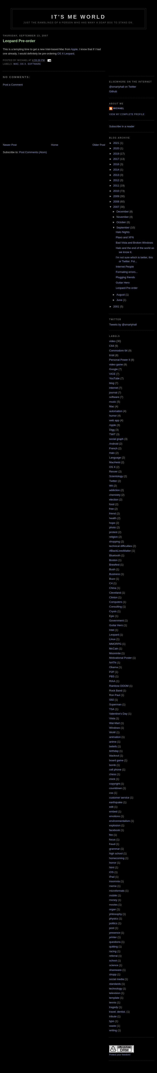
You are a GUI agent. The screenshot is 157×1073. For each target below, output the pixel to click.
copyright (114, 783)
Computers (115, 601)
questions (115, 941)
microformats (116, 890)
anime (112, 741)
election (113, 499)
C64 (111, 345)
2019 (116, 153)
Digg (112, 429)
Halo (112, 452)
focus (112, 839)
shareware (115, 969)
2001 (116, 306)
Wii (111, 485)
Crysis (113, 611)
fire (111, 834)
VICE (112, 373)
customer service (119, 797)
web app (114, 420)
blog (111, 383)
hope (112, 522)
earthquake (115, 802)
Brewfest (114, 564)
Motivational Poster (120, 657)
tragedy (113, 1007)
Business (114, 574)
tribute (113, 1016)
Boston (113, 560)
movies (113, 904)
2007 (116, 206)
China (112, 588)
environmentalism (119, 820)
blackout (114, 755)
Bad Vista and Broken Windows (134, 242)
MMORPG (115, 643)
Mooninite (115, 653)
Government (116, 620)
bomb (112, 765)
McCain (113, 648)
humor (113, 415)
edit (111, 806)
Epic (111, 616)
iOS (111, 872)
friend (112, 513)
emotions (114, 816)
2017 (116, 158)
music (112, 401)
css (111, 792)
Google (113, 369)
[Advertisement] (33, 114)
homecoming (116, 858)
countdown (115, 788)
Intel (111, 629)
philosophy (115, 914)
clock (112, 778)
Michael (118, 108)
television (114, 993)
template (114, 997)
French (113, 448)
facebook (114, 830)
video (112, 341)
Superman (115, 704)
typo (111, 1021)
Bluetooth (114, 555)
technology (115, 988)
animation (115, 737)
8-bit (111, 355)
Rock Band (115, 690)
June (120, 300)
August (121, 294)
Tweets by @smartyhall (123, 324)
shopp (112, 974)
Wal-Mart (114, 723)
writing (113, 1030)
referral (113, 955)
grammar (114, 848)
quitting (113, 946)
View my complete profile (127, 114)
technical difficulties (120, 546)
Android (113, 443)
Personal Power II (119, 359)
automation (115, 411)
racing (112, 951)
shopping (114, 541)
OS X (23, 64)
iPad (111, 876)
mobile (113, 895)
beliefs (113, 746)
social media (116, 979)
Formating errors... (127, 271)
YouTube (114, 378)
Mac (16, 64)
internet (113, 387)
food (111, 504)
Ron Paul (114, 695)
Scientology (116, 476)
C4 (111, 583)
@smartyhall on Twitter (122, 86)
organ (112, 909)
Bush (112, 569)
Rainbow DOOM (119, 685)
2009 (116, 196)
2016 (116, 164)
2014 (116, 169)
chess (112, 774)
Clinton (113, 597)
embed (113, 811)
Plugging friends (125, 277)
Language (115, 457)
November (123, 216)
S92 (111, 699)
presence (114, 932)
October (122, 222)
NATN (112, 662)
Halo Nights (122, 232)
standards (115, 983)
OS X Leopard (65, 53)
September (123, 227)
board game (116, 760)
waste (112, 1025)
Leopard (114, 634)
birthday (114, 750)
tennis (112, 1002)
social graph (116, 438)
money (113, 899)
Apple (74, 49)
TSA (111, 709)
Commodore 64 (118, 350)
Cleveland (115, 592)
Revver (113, 471)
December (123, 211)
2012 (116, 180)
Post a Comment (13, 84)
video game (116, 364)
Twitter (113, 480)
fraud (112, 844)
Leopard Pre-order (19, 41)
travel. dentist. (117, 1011)
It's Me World (78, 17)
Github (113, 91)
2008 (116, 201)
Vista (112, 718)
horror (112, 862)
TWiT (112, 434)
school (113, 960)
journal (113, 392)
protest (113, 532)
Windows (114, 727)
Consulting (115, 606)
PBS (111, 676)
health (112, 518)
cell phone (115, 769)
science (113, 965)
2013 (116, 174)
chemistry (115, 494)
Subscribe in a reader (122, 126)
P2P (111, 671)
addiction (114, 490)
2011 (116, 185)
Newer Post (10, 144)
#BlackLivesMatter (120, 550)
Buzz (112, 578)
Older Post (99, 144)
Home (54, 144)
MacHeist (114, 462)
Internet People (125, 266)
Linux (112, 639)
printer (113, 937)
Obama (113, 667)
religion (113, 536)
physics (113, 918)
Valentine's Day (118, 713)
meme (113, 886)
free (111, 508)
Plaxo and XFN (124, 237)
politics (113, 923)
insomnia (114, 881)
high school (116, 853)
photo (112, 527)
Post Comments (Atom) (33, 152)
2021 (116, 143)
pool (111, 928)
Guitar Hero (122, 282)
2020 (116, 148)
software (34, 64)
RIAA (112, 681)
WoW (112, 732)
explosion (114, 825)
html (111, 867)
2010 (116, 190)
